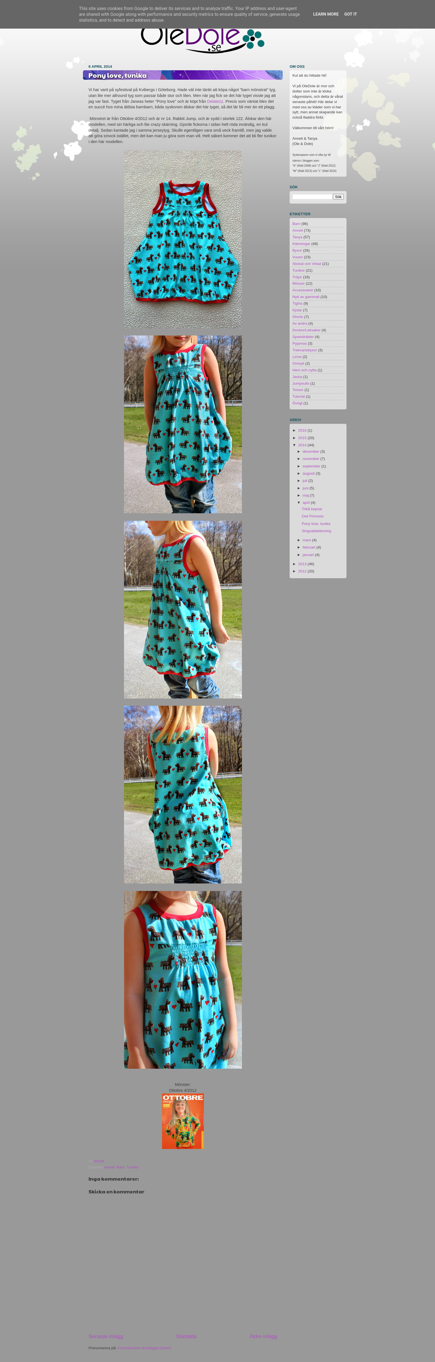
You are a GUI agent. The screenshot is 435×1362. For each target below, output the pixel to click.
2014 (303, 445)
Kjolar (297, 310)
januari (309, 555)
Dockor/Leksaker (306, 330)
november (311, 459)
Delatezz (215, 101)
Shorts (297, 317)
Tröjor (297, 277)
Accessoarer (302, 290)
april (307, 502)
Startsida (186, 1336)
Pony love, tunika (316, 524)
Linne (297, 357)
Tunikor (133, 1167)
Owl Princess (313, 516)
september (312, 466)
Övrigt (297, 403)
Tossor (298, 390)
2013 (303, 564)
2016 (303, 430)
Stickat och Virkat (306, 264)
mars (307, 540)
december (311, 451)
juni (306, 488)
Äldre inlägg (263, 1336)
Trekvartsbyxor (304, 350)
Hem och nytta (304, 370)
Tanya (297, 237)
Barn (121, 1167)
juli (305, 481)
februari (310, 547)
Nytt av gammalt (306, 297)
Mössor (298, 283)
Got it (350, 14)
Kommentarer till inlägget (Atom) (144, 1348)
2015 (303, 438)
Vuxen (297, 257)
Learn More (326, 14)
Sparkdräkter (303, 337)
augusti (309, 473)
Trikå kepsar (312, 509)
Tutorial (298, 396)
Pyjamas (299, 343)
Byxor (297, 250)
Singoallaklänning (316, 531)
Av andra (299, 323)
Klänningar (301, 244)
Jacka (297, 377)
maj (306, 495)
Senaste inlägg (105, 1336)
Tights (297, 303)
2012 (303, 571)
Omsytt (298, 363)
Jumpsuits (300, 383)
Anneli (109, 1167)
